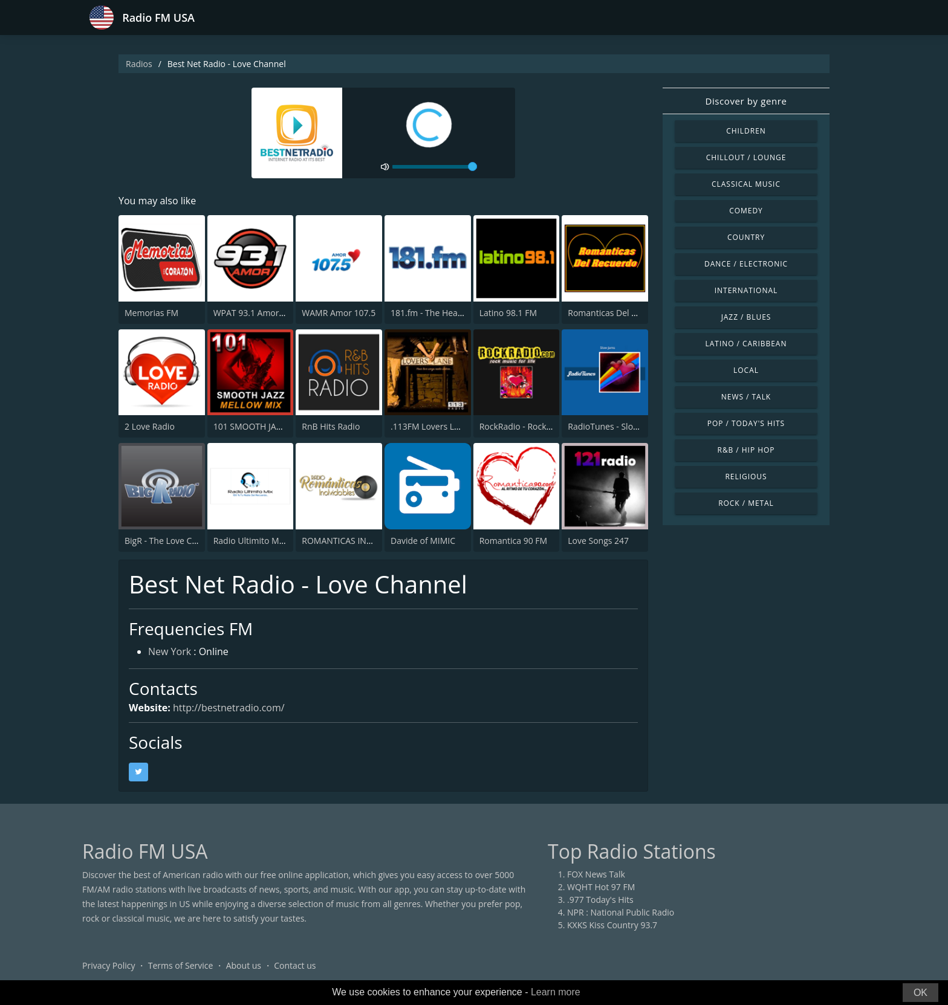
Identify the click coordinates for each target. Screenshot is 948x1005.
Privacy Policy (108, 965)
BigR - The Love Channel (172, 540)
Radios (139, 63)
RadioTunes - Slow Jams (614, 426)
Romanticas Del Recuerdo (618, 312)
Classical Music (746, 184)
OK (920, 992)
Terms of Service (180, 965)
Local (746, 370)
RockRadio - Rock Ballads (528, 426)
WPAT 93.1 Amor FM (253, 312)
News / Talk (746, 397)
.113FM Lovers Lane (430, 426)
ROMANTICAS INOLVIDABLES (358, 540)
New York (169, 651)
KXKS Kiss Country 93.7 (612, 925)
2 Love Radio (150, 426)
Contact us (295, 965)
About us (243, 965)
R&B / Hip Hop (746, 450)
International (746, 290)
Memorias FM (151, 312)
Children (746, 131)
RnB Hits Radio (331, 426)
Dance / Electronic (746, 264)
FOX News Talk (596, 874)
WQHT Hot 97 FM (601, 887)
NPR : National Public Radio (620, 912)
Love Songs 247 (598, 540)
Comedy (746, 210)
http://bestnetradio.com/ (229, 707)
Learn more (555, 992)
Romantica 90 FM (513, 540)
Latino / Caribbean (746, 343)
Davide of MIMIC (423, 540)
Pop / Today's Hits (746, 423)
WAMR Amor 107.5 (338, 312)
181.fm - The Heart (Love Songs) (453, 312)
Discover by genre (746, 101)
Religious (746, 476)
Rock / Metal (746, 503)
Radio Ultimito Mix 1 (253, 540)
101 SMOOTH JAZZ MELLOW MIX (277, 426)
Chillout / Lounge (746, 157)
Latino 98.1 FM (508, 312)
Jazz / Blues (746, 317)
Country (746, 237)
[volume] (434, 167)
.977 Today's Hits (600, 899)
